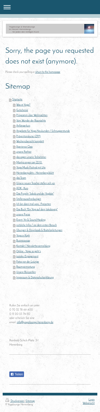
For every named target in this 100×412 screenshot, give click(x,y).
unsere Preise (23, 214)
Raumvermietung (25, 267)
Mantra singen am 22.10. (29, 162)
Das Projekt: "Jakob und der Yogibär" (35, 194)
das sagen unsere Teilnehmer (31, 157)
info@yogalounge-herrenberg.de (35, 322)
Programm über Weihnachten (31, 115)
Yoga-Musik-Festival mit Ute (31, 168)
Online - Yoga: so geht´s (28, 251)
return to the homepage (47, 72)
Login (92, 400)
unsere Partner (23, 152)
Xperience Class (24, 147)
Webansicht (89, 403)
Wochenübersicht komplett (30, 141)
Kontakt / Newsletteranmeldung (33, 246)
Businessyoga (23, 241)
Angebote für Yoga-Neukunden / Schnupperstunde (43, 131)
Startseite (17, 99)
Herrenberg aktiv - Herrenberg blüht (35, 173)
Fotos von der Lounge (27, 262)
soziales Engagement (27, 256)
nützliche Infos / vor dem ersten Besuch (36, 225)
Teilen (16, 374)
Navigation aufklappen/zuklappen (50, 7)
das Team (21, 178)
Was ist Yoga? (23, 105)
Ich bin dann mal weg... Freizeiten (33, 204)
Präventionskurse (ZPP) (28, 136)
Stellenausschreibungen (28, 199)
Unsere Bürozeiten (26, 272)
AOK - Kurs (22, 188)
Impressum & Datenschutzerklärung (35, 277)
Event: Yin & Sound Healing (30, 220)
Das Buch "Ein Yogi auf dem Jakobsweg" (37, 209)
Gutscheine (22, 110)
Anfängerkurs (23, 126)
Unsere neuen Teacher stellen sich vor (35, 183)
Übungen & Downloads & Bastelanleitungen (39, 230)
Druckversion (15, 401)
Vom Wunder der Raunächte (31, 121)
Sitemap (30, 401)
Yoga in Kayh (23, 236)
